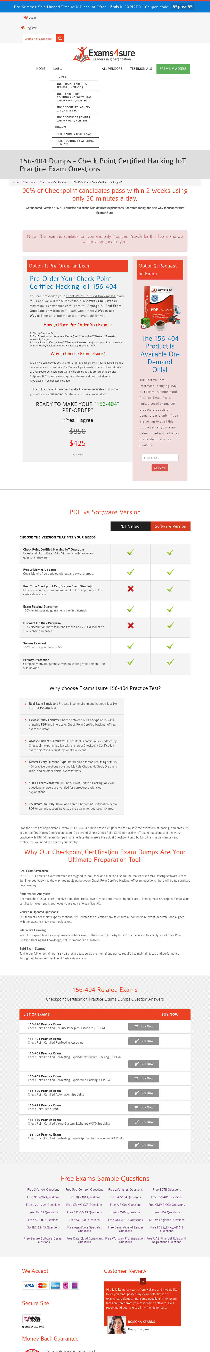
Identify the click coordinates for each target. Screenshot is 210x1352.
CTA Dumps (129, 1315)
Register (13, 28)
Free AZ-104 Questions (129, 1113)
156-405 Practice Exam (24, 1055)
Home (56, 69)
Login (15, 17)
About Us (28, 1340)
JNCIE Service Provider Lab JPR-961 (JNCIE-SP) (89, 119)
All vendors (127, 69)
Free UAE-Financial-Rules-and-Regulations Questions (129, 1164)
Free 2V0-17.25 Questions (31, 1121)
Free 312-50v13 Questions (80, 1128)
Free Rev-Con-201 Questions (80, 1106)
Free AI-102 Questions (31, 1128)
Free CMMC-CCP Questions (80, 1121)
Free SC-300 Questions (80, 1136)
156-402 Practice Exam (24, 985)
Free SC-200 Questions (31, 1136)
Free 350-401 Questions (178, 1113)
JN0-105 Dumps (178, 1308)
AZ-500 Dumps (80, 1300)
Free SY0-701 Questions (32, 1106)
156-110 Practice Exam (24, 957)
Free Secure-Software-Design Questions (178, 1153)
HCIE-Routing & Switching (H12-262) (90, 142)
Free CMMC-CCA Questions (178, 1121)
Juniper (76, 77)
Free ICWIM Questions (129, 1128)
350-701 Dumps (178, 1300)
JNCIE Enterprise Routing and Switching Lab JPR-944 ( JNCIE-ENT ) (89, 97)
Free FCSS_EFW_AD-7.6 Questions (178, 1143)
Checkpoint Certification (53, 184)
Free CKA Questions (178, 1128)
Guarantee (62, 1340)
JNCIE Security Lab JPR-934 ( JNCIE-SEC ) (88, 109)
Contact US (113, 1340)
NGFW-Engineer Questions (178, 1136)
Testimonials (156, 69)
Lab (73, 69)
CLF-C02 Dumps (129, 1308)
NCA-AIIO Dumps (31, 1323)
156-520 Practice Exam (24, 1013)
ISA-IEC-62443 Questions (31, 1143)
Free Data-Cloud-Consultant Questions (32, 1164)
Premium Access (188, 69)
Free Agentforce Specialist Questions (80, 1143)
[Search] (44, 38)
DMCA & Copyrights (140, 1340)
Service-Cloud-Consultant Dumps (129, 1293)
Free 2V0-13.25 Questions (129, 1106)
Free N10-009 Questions (32, 1113)
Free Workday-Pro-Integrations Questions (80, 1164)
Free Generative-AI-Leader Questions (129, 1145)
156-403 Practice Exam (24, 999)
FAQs (45, 1340)
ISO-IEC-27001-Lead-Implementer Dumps (31, 1309)
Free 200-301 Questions (80, 1113)
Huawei (76, 127)
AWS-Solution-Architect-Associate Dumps (31, 1294)
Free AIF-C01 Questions (129, 1121)
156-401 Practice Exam (24, 971)
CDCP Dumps (80, 1315)
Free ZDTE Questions (178, 1106)
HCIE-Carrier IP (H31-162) (89, 134)
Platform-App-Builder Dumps (178, 1293)
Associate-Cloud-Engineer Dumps (129, 1300)
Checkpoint (29, 184)
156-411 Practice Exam (24, 1027)
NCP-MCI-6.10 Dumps (178, 1315)
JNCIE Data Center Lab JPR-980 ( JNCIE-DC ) (88, 86)
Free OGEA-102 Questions (129, 1136)
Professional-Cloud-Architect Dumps (80, 1293)
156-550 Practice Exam (24, 1041)
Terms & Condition (87, 1340)
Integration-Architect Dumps (80, 1308)
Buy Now (186, 959)
